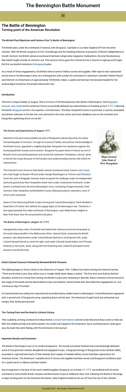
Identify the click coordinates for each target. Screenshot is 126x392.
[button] (63, 15)
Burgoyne (40, 64)
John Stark (83, 170)
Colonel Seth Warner (64, 319)
